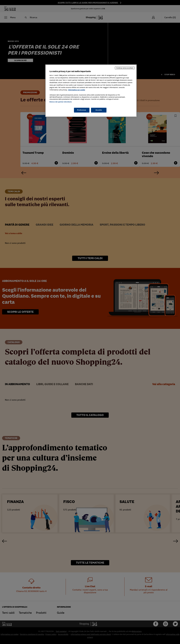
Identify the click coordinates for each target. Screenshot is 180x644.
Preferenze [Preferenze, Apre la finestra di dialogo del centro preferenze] (81, 110)
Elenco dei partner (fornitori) (61, 102)
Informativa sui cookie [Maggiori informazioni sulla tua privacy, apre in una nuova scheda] (76, 90)
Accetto (98, 110)
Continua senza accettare (124, 68)
